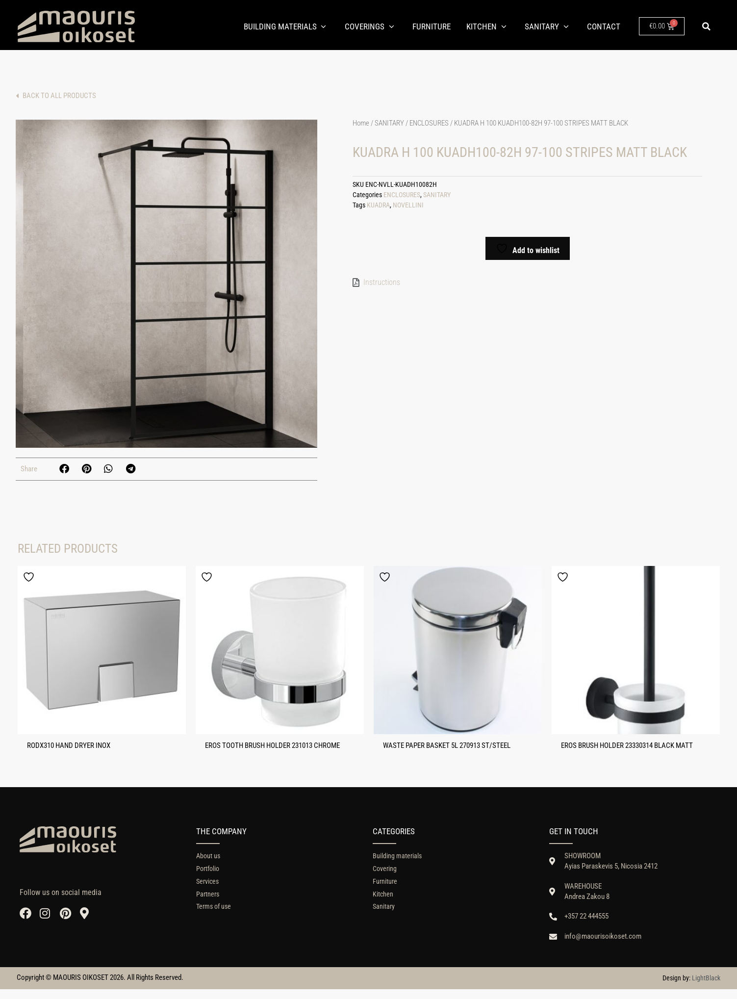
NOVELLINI (408, 204)
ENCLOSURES (429, 122)
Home (361, 122)
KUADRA (378, 204)
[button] (706, 26)
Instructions (381, 281)
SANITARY (389, 122)
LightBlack (706, 988)
